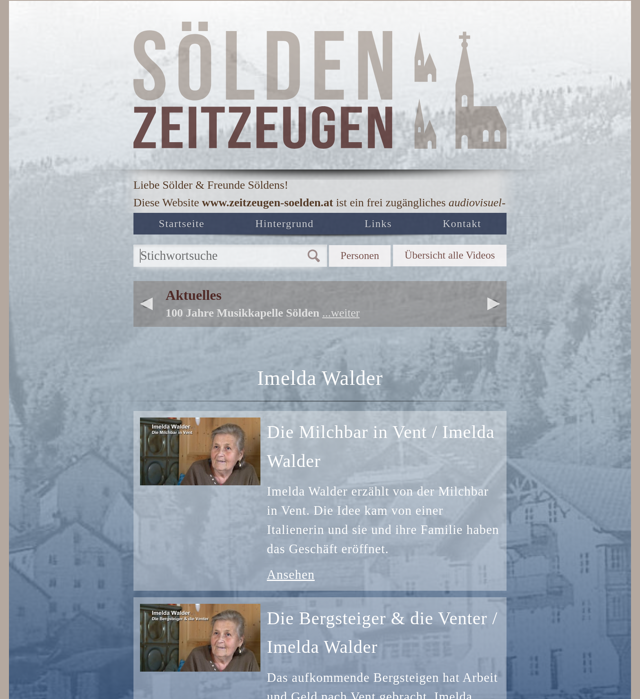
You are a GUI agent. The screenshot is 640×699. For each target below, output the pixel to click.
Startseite (182, 226)
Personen (332, 262)
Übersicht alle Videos (439, 262)
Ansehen (291, 583)
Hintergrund (286, 226)
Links (380, 226)
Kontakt (462, 226)
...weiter (341, 321)
